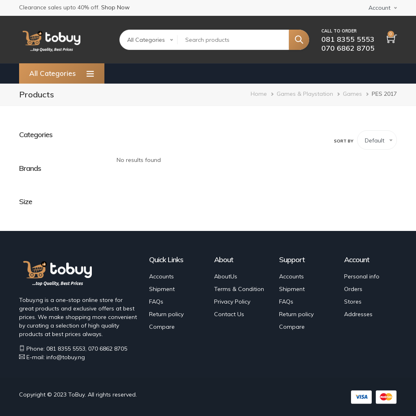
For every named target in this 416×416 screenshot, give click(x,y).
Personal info (361, 276)
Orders (353, 289)
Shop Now (115, 7)
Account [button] (379, 7)
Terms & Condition (239, 289)
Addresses (358, 314)
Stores (353, 301)
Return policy (166, 314)
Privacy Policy (232, 301)
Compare (162, 326)
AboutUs (225, 276)
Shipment (162, 289)
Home (259, 93)
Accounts (161, 276)
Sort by (343, 141)
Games (352, 93)
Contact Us (229, 314)
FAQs (156, 301)
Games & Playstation (305, 93)
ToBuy (76, 394)
